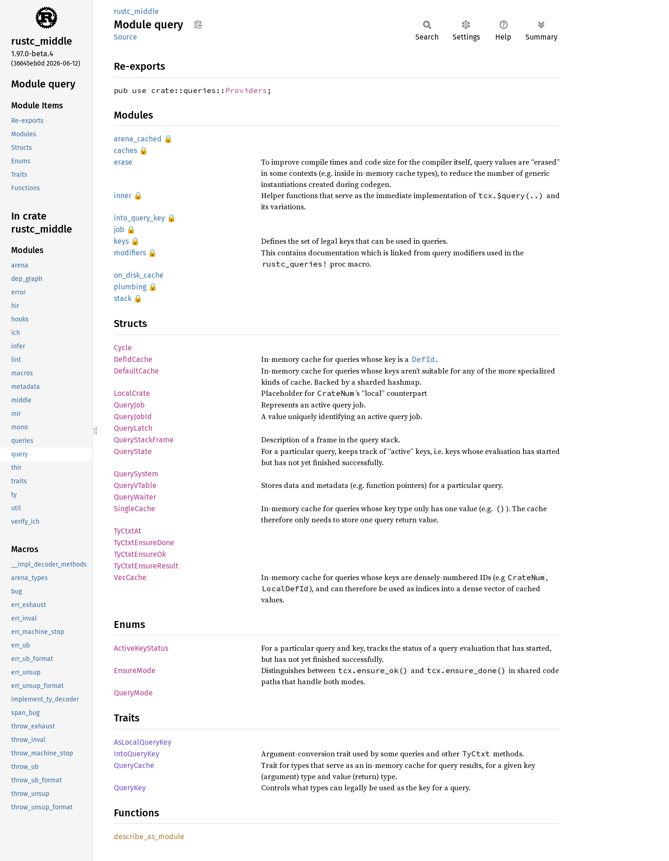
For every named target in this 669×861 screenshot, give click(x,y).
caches (125, 150)
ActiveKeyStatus (141, 648)
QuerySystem (136, 473)
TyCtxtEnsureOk (140, 554)
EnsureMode (135, 670)
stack (122, 298)
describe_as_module (149, 836)
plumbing (130, 286)
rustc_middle (136, 11)
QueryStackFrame (144, 439)
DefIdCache (133, 359)
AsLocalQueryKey (142, 742)
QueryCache (134, 765)
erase (123, 162)
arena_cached (138, 138)
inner (122, 195)
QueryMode (133, 692)
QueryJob (129, 404)
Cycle (123, 347)
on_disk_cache (139, 275)
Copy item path (198, 24)
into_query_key (139, 218)
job (119, 229)
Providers (246, 90)
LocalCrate (132, 393)
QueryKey (130, 787)
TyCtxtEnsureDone (144, 542)
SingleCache (134, 508)
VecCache (130, 577)
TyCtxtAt (127, 531)
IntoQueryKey (136, 753)
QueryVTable (135, 485)
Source (125, 37)
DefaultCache (136, 371)
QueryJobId (133, 416)
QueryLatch (133, 428)
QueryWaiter (135, 497)
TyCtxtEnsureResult (146, 565)
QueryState (133, 451)
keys (121, 241)
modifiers (130, 252)
